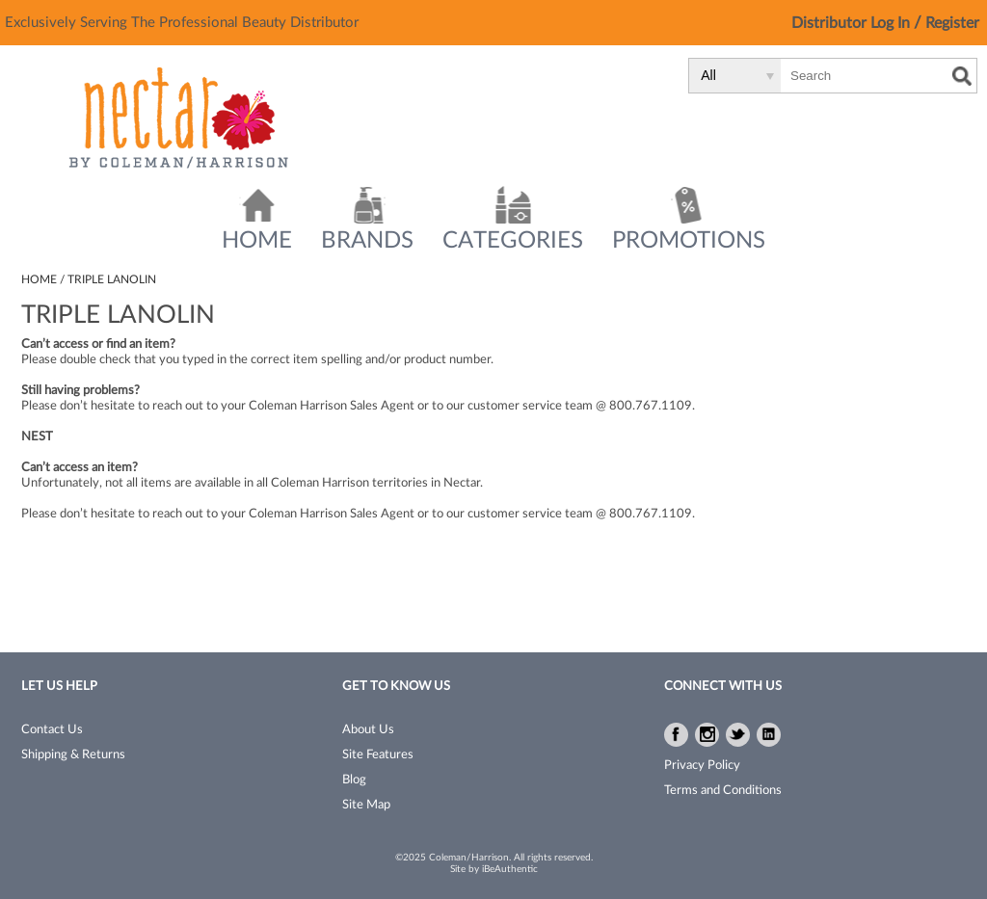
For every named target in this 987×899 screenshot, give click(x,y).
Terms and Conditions (723, 790)
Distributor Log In (852, 23)
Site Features (377, 755)
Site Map (366, 805)
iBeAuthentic (510, 869)
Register (952, 23)
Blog (354, 780)
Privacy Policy (702, 765)
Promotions (688, 240)
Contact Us (52, 730)
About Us (368, 730)
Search (962, 76)
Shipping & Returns (73, 755)
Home (257, 240)
